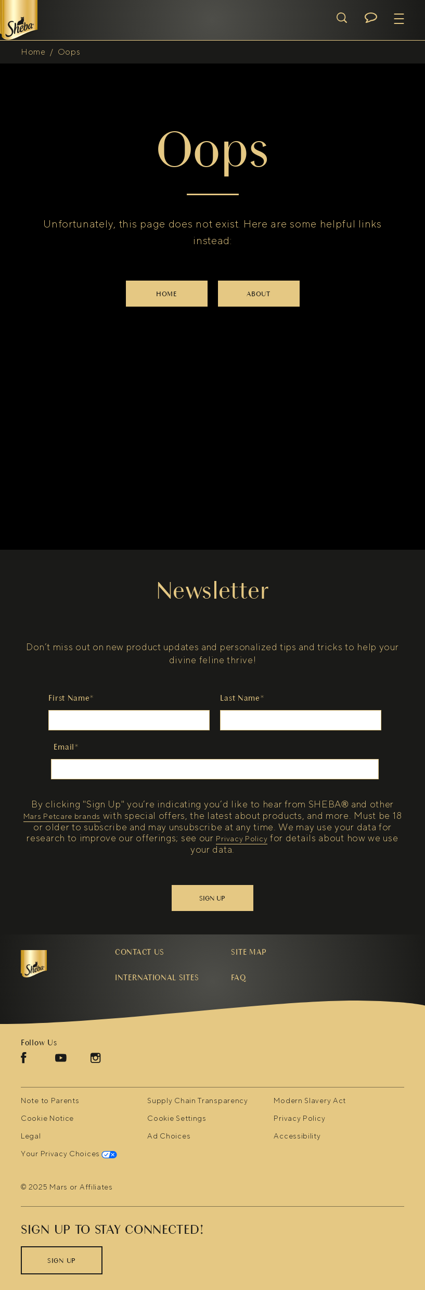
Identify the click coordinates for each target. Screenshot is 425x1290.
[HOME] (167, 294)
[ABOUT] (259, 294)
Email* (66, 747)
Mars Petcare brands (61, 817)
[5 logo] (57, 964)
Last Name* (242, 698)
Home (33, 52)
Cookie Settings (177, 1119)
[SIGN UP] (61, 1260)
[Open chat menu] (371, 17)
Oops (69, 52)
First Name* (71, 698)
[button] (399, 19)
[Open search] (342, 17)
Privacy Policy (241, 839)
